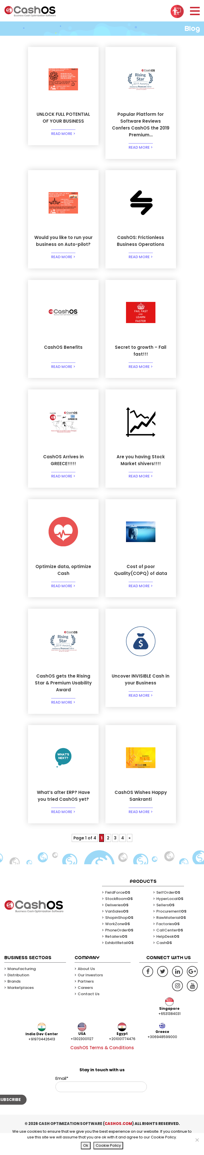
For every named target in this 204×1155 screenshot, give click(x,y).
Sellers (165, 926)
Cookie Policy (108, 1145)
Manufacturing (21, 990)
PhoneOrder (119, 952)
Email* (101, 1105)
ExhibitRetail (119, 964)
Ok (85, 1145)
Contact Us (88, 1015)
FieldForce (117, 914)
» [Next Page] (130, 860)
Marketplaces (20, 1009)
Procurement (171, 933)
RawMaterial (171, 939)
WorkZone (117, 945)
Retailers (116, 958)
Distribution (18, 996)
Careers (85, 1009)
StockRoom (119, 920)
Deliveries (117, 926)
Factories (168, 945)
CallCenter (169, 952)
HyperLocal (169, 920)
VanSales (117, 933)
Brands (14, 1003)
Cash (164, 964)
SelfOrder (168, 914)
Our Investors (90, 996)
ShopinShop (119, 939)
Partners (86, 1003)
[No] (197, 1140)
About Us (86, 990)
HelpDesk (167, 958)
